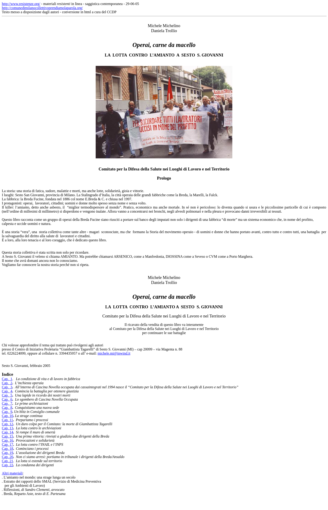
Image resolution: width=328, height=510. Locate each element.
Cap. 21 (7, 461)
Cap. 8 (7, 408)
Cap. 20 (7, 457)
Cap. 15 (7, 436)
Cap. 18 (7, 449)
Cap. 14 (7, 432)
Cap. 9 (7, 412)
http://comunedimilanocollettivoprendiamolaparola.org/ (42, 8)
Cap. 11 (7, 420)
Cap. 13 (7, 428)
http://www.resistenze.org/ (21, 4)
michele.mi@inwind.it (113, 353)
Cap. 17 (7, 444)
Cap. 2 (7, 383)
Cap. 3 (7, 387)
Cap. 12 (7, 424)
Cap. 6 (7, 399)
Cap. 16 (7, 440)
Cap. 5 (7, 395)
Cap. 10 (7, 416)
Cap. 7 (7, 403)
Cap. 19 (7, 453)
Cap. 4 (7, 391)
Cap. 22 (7, 465)
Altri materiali (12, 473)
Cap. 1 (7, 379)
